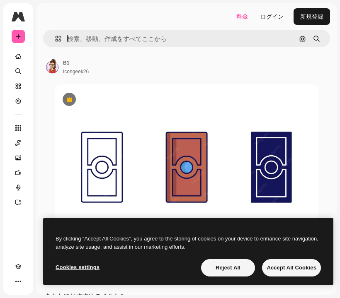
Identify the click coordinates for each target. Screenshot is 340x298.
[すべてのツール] (18, 128)
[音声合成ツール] (18, 187)
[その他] (18, 281)
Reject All (228, 267)
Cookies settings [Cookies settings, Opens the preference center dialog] (78, 267)
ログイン (272, 16)
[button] (55, 39)
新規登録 (311, 16)
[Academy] (18, 266)
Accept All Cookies (291, 267)
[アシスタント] (18, 202)
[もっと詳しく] (18, 101)
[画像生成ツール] (18, 157)
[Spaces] (18, 142)
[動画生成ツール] (18, 172)
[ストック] (18, 86)
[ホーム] (18, 56)
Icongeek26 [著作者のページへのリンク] (76, 71)
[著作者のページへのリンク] (52, 66)
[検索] (18, 71)
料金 (242, 16)
